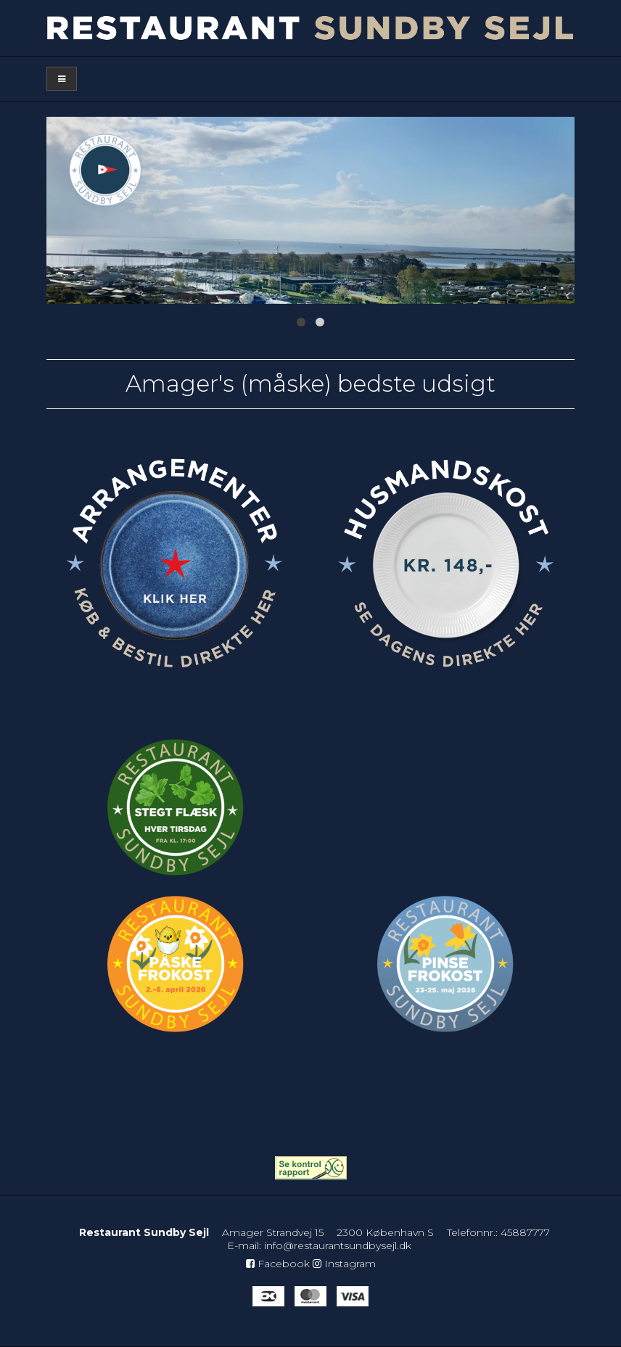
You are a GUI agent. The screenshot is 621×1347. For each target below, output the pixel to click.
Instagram (344, 1263)
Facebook (278, 1263)
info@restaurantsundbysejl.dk (337, 1245)
